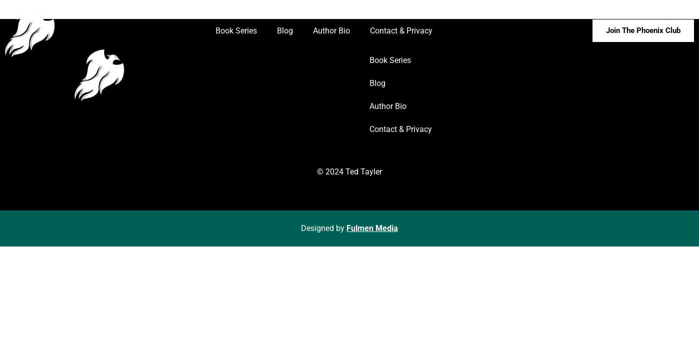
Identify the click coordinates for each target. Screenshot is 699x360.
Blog (285, 31)
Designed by (349, 228)
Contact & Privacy (401, 31)
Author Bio (331, 31)
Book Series (236, 31)
